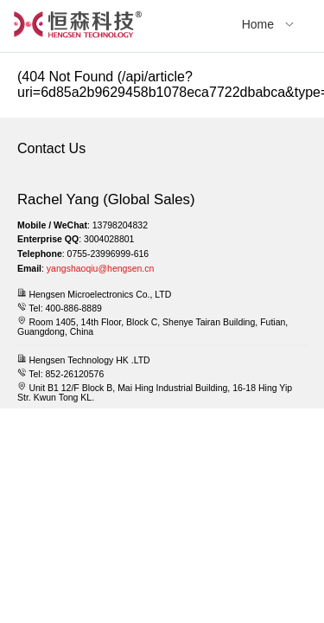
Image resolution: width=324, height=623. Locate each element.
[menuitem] (268, 26)
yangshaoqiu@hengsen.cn (101, 268)
